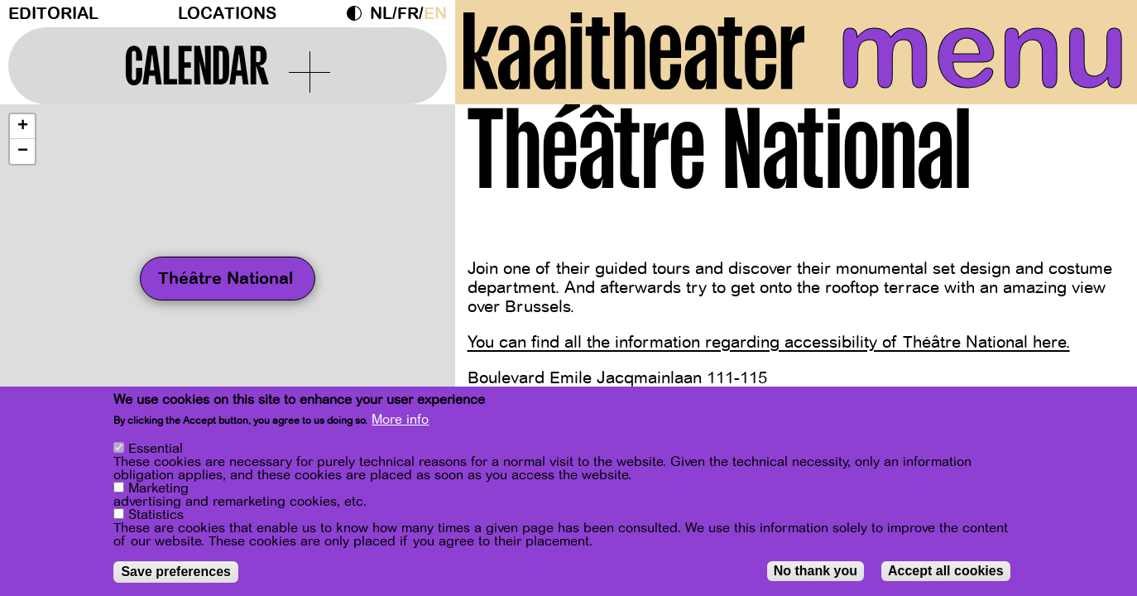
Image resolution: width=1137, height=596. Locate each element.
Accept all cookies (946, 571)
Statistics (156, 515)
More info (400, 419)
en (435, 13)
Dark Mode (358, 13)
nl (381, 13)
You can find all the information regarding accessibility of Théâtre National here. (769, 342)
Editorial (53, 13)
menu (983, 50)
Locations (227, 13)
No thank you (815, 571)
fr (408, 13)
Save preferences (176, 572)
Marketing (158, 488)
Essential (155, 448)
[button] (22, 126)
